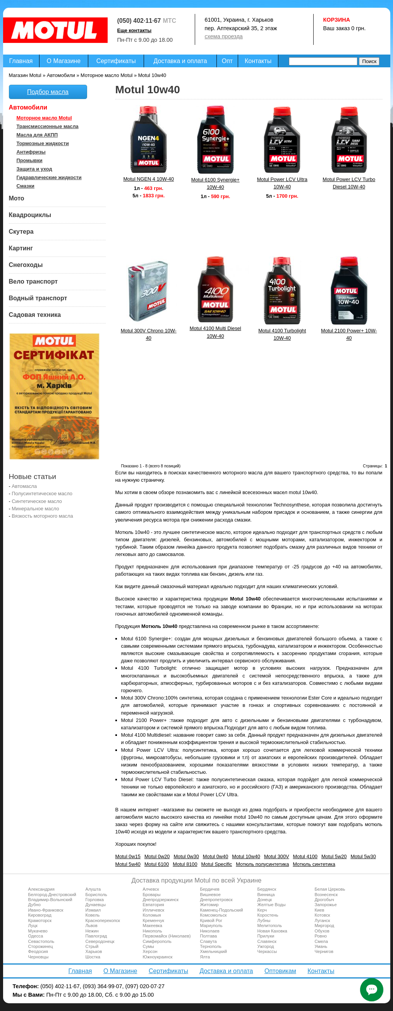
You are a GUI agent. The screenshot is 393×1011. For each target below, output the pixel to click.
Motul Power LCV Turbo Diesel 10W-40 (349, 183)
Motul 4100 (305, 856)
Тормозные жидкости (43, 143)
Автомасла (24, 486)
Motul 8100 (185, 864)
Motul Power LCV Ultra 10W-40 (282, 183)
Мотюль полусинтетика (262, 864)
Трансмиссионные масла (48, 126)
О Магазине (64, 61)
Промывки (30, 160)
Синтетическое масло (37, 501)
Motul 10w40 (246, 856)
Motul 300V (276, 856)
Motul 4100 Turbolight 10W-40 (282, 334)
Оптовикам (280, 971)
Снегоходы (26, 265)
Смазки (25, 186)
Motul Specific (216, 864)
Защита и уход (34, 169)
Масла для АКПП (37, 135)
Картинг (21, 248)
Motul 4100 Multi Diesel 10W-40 (215, 332)
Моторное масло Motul (44, 118)
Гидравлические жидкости (49, 177)
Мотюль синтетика (314, 864)
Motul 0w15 (128, 856)
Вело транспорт (33, 281)
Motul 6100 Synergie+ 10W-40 (215, 183)
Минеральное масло (35, 508)
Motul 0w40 (215, 856)
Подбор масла (48, 92)
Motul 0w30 (186, 856)
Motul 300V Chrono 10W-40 (149, 334)
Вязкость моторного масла (42, 516)
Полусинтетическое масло (42, 493)
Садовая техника (35, 314)
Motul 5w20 (334, 856)
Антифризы (31, 152)
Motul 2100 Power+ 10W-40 (349, 334)
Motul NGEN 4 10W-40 (148, 179)
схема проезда (224, 36)
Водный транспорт (38, 298)
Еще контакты (134, 30)
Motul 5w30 (363, 856)
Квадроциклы (30, 215)
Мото (16, 198)
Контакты (258, 61)
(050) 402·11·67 (139, 20)
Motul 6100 (156, 864)
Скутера (21, 231)
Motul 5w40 (128, 864)
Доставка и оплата (180, 61)
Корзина (336, 20)
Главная (21, 61)
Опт (227, 61)
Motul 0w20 (157, 856)
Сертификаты (116, 61)
